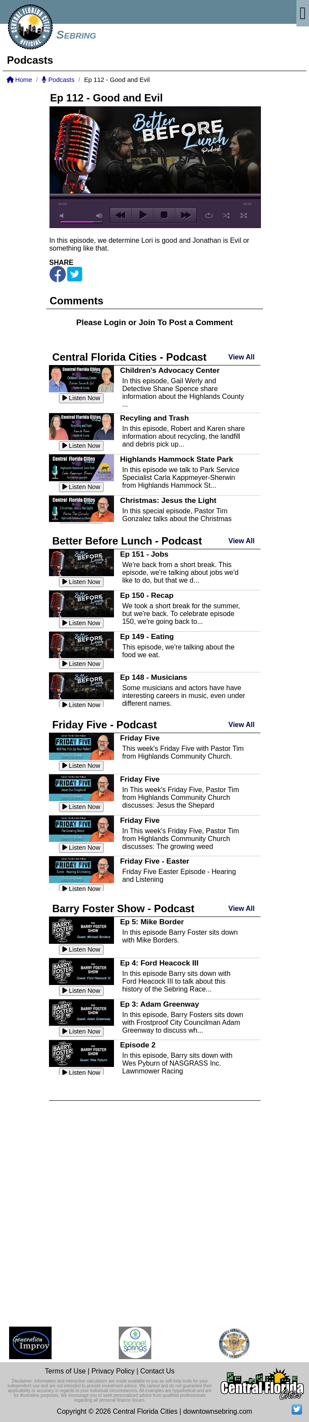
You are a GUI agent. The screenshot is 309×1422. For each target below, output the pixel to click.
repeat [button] (209, 215)
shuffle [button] (226, 215)
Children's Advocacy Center (170, 370)
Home (19, 79)
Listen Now (81, 398)
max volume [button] (99, 215)
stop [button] (164, 215)
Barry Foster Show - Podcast (123, 908)
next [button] (185, 215)
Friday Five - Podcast (104, 725)
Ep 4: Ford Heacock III (159, 963)
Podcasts (58, 79)
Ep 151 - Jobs (144, 554)
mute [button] (63, 215)
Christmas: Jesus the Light (168, 500)
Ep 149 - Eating (147, 636)
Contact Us (157, 1371)
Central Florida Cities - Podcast (129, 357)
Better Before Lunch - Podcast (127, 541)
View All (241, 357)
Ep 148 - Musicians (153, 677)
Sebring (76, 34)
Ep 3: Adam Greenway (159, 1004)
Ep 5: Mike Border (152, 921)
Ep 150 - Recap (146, 595)
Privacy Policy (113, 1371)
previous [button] (120, 215)
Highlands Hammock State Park (176, 459)
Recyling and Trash (154, 418)
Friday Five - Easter (154, 861)
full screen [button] (243, 215)
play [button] (142, 215)
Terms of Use (65, 1371)
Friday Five (140, 738)
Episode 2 (138, 1044)
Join (147, 322)
